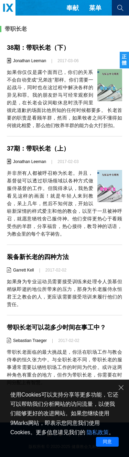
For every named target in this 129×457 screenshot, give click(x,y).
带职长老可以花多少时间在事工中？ (56, 327)
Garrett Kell (23, 270)
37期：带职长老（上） (38, 148)
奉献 (72, 7)
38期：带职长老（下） (38, 47)
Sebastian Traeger (30, 340)
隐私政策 (98, 432)
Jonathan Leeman (29, 60)
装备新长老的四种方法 (38, 257)
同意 (107, 441)
